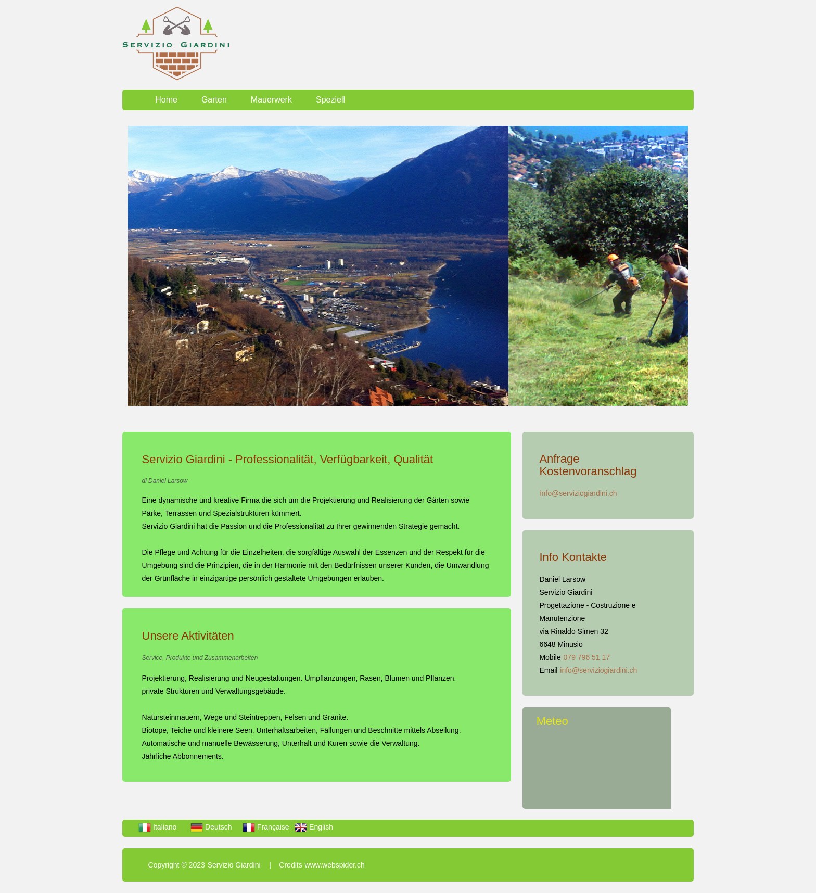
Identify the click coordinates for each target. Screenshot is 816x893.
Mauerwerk (271, 99)
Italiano (157, 827)
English (314, 827)
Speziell (330, 99)
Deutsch (211, 827)
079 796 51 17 (587, 657)
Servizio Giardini (234, 865)
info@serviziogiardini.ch (578, 493)
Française (266, 827)
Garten (214, 99)
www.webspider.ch (335, 865)
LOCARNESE (604, 770)
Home (166, 99)
